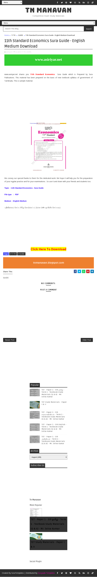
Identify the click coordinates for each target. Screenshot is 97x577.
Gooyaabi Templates (46, 573)
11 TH (13, 35)
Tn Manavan (48, 10)
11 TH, (24, 52)
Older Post (86, 340)
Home (6, 35)
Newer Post (10, 340)
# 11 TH (13, 254)
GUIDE (20, 35)
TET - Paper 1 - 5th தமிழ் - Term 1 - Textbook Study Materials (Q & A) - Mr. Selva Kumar (48, 524)
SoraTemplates (17, 573)
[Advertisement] (48, 103)
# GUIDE (21, 254)
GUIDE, (29, 52)
